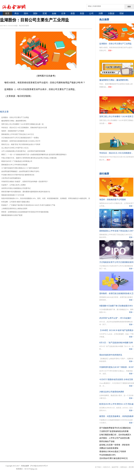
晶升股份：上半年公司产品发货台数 (114, 438)
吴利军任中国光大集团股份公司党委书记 (16, 188)
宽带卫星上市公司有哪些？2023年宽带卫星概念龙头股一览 (22, 124)
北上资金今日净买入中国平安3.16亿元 (15, 148)
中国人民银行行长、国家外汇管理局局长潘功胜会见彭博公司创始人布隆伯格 (29, 158)
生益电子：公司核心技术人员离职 (13, 185)
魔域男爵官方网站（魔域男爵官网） (14, 121)
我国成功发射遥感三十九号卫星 (12, 195)
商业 (16, 13)
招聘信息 (123, 467)
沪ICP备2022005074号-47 (39, 466)
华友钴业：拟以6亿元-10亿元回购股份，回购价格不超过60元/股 (24, 127)
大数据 (111, 13)
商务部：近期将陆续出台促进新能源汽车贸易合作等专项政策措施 (24, 212)
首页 (7, 13)
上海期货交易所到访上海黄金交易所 (14, 208)
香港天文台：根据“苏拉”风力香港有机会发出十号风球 (20, 144)
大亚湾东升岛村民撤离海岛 (11, 178)
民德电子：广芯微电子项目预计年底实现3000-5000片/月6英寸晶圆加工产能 (28, 205)
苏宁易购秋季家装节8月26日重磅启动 (115, 428)
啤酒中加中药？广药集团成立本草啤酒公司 (16, 161)
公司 (91, 13)
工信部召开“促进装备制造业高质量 (114, 431)
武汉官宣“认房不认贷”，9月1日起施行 (115, 318)
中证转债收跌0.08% (107, 455)
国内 (26, 13)
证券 (63, 13)
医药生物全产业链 (107, 441)
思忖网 (131, 467)
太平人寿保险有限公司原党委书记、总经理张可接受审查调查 (23, 151)
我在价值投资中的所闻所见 (110, 355)
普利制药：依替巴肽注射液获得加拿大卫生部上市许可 (20, 141)
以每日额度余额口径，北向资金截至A (115, 435)
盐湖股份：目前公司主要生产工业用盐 (15, 117)
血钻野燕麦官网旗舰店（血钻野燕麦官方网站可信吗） (20, 171)
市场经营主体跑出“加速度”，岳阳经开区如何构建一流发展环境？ (24, 181)
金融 (54, 13)
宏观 (45, 13)
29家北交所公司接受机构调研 (111, 392)
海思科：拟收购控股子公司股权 (12, 131)
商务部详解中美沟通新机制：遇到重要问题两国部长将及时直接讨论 (25, 192)
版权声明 (115, 467)
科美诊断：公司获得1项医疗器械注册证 (15, 202)
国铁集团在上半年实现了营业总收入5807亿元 (17, 134)
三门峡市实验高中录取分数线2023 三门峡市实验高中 (20, 168)
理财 (121, 13)
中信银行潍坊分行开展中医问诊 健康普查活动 (17, 175)
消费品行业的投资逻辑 (108, 448)
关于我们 (98, 467)
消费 (101, 13)
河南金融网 (25, 466)
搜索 (129, 7)
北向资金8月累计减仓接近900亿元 (113, 458)
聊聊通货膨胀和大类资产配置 (11, 215)
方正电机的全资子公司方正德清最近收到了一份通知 (20, 138)
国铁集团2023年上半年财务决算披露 (14, 165)
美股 (82, 13)
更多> (110, 50)
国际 (35, 13)
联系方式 (106, 467)
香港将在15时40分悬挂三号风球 (112, 452)
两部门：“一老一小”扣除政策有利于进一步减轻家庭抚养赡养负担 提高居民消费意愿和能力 (34, 154)
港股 (73, 13)
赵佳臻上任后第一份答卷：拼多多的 (114, 445)
